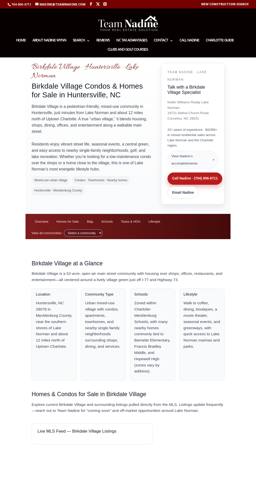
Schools (107, 221)
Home (21, 41)
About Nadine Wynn (49, 41)
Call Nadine (189, 41)
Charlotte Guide (220, 41)
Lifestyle (154, 221)
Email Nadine (183, 192)
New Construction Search (224, 4)
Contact (161, 41)
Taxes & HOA (130, 221)
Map (90, 221)
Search (79, 41)
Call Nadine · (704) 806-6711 (195, 178)
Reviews (103, 41)
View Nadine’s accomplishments (184, 159)
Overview (41, 221)
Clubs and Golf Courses (128, 50)
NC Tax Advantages (131, 41)
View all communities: (47, 233)
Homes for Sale (67, 221)
